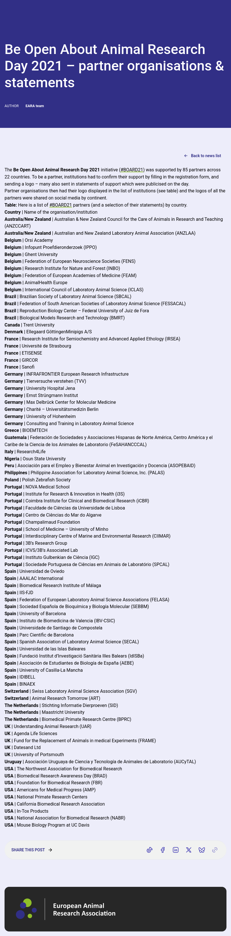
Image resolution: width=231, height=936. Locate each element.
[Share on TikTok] (149, 850)
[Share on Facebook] (162, 850)
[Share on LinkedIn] (175, 850)
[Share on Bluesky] (202, 850)
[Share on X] (189, 850)
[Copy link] (215, 850)
